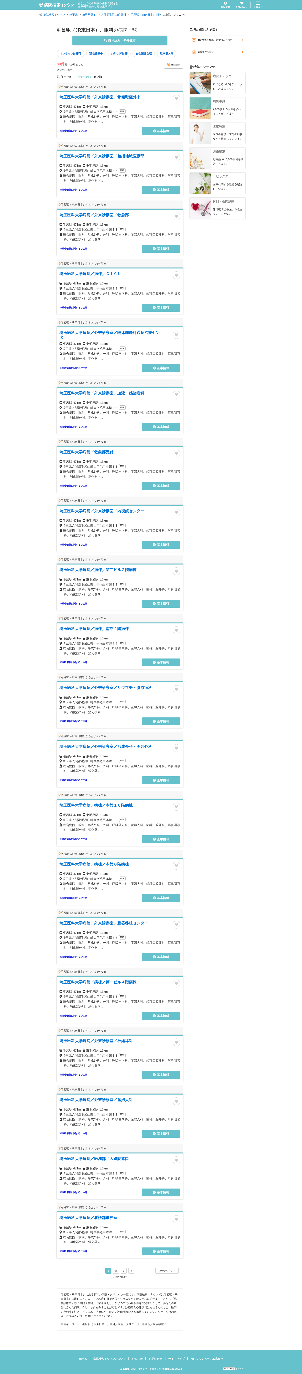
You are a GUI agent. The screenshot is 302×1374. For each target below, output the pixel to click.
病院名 (217, 52)
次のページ (167, 1271)
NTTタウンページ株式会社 (207, 1358)
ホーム (83, 1358)
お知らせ (137, 1358)
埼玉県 (74, 14)
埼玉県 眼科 (89, 14)
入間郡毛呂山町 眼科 (113, 14)
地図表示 (173, 64)
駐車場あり (166, 53)
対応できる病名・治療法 (217, 40)
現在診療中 (96, 53)
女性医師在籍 (144, 53)
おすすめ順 (84, 76)
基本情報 (161, 131)
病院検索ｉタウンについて (109, 1358)
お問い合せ (155, 1358)
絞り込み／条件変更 (120, 40)
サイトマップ (176, 1358)
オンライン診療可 (70, 53)
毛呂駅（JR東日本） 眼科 (146, 14)
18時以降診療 (119, 53)
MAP (122, 111)
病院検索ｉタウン (54, 14)
